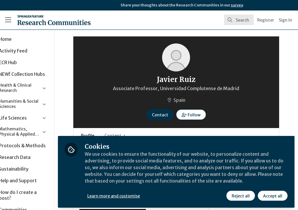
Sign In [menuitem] (285, 20)
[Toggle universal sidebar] (8, 20)
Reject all (240, 194)
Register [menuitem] (265, 20)
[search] (239, 20)
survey (237, 5)
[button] (201, 114)
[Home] (43, 20)
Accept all (272, 194)
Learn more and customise (134, 194)
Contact (170, 115)
